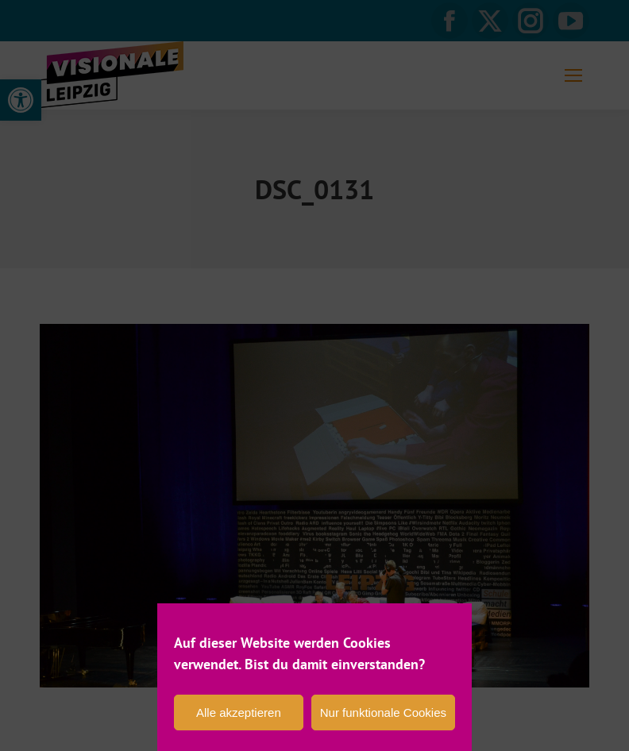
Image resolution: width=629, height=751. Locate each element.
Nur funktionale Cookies (383, 712)
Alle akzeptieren (238, 712)
